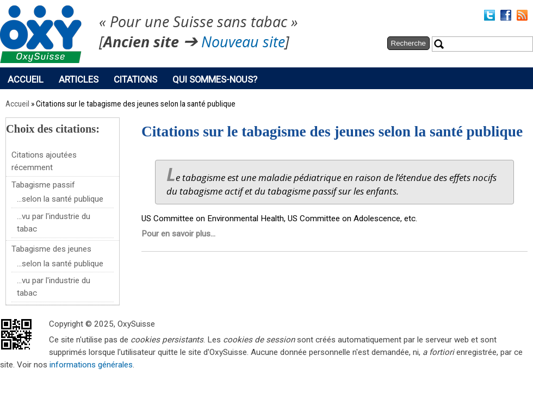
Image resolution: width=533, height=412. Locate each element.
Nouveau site (243, 42)
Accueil (26, 79)
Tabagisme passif (43, 185)
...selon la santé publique (60, 199)
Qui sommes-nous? (214, 79)
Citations (135, 79)
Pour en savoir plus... (178, 234)
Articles (78, 79)
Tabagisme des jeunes (51, 249)
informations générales (91, 365)
